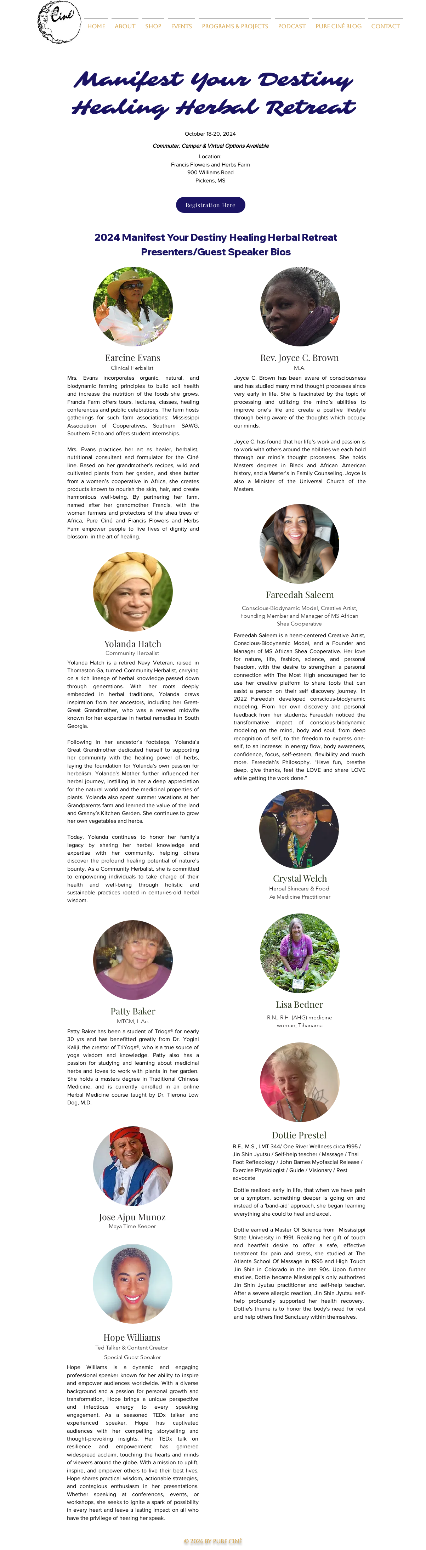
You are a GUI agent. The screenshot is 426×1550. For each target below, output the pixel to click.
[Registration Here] (210, 205)
